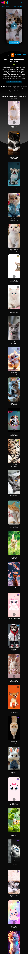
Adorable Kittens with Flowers (14, 834)
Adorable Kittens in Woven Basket (14, 896)
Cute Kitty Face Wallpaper (14, 803)
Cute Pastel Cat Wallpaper (14, 927)
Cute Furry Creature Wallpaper (14, 865)
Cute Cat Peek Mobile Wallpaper (14, 281)
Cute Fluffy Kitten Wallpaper (14, 373)
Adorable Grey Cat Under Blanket (14, 496)
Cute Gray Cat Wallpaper (14, 342)
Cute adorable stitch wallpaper (14, 81)
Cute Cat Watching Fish (14, 588)
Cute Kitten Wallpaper (14, 188)
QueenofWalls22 (18, 55)
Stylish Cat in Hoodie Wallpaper (14, 650)
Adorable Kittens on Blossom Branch (14, 434)
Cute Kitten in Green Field (14, 557)
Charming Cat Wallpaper (14, 127)
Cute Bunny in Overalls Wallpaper (14, 773)
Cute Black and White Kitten (14, 158)
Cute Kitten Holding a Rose (14, 219)
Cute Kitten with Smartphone (14, 404)
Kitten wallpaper (17, 6)
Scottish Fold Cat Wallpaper (14, 465)
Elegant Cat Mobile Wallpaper (14, 742)
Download (14, 43)
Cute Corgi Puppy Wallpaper (14, 711)
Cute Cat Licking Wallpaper (14, 527)
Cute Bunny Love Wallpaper (14, 680)
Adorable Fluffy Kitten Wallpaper (14, 311)
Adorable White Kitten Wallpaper (14, 250)
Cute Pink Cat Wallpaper (14, 618)
